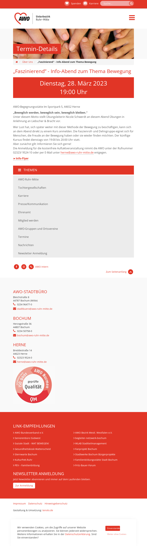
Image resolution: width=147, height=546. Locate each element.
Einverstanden (113, 528)
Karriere (91, 3)
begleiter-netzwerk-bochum (90, 438)
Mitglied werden (28, 220)
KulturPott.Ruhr (23, 459)
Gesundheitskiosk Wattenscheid (33, 449)
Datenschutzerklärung (77, 534)
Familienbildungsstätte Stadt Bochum (96, 459)
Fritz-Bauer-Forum (85, 465)
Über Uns (27, 61)
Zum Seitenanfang (119, 271)
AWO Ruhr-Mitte (28, 179)
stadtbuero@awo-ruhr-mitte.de (34, 308)
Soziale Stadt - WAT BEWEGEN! (32, 443)
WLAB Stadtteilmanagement (91, 443)
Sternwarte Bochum (26, 454)
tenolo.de (47, 510)
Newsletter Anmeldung (32, 253)
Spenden (72, 3)
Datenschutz (35, 503)
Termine (23, 237)
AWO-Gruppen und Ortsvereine (38, 229)
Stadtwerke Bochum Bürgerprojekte (95, 454)
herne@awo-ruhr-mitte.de (77, 152)
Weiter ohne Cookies (113, 534)
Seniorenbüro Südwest (27, 438)
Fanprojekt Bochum (86, 449)
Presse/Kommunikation (33, 204)
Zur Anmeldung (24, 485)
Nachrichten (26, 245)
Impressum (19, 503)
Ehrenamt (24, 212)
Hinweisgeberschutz (56, 503)
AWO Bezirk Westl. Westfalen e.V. (93, 432)
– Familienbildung (27, 465)
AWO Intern (38, 266)
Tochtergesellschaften (32, 188)
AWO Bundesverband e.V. (29, 432)
